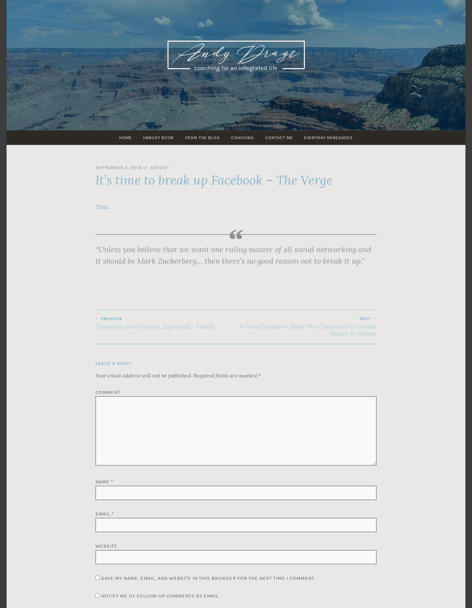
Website (106, 546)
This (101, 207)
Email (104, 514)
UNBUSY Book (158, 137)
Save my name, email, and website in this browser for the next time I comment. (208, 578)
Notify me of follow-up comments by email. (160, 596)
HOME (125, 137)
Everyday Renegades (328, 137)
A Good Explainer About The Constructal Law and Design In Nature (306, 326)
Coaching (242, 137)
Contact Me (279, 137)
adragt (159, 167)
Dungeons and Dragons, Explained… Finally (165, 323)
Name (104, 482)
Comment (107, 392)
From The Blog (202, 137)
